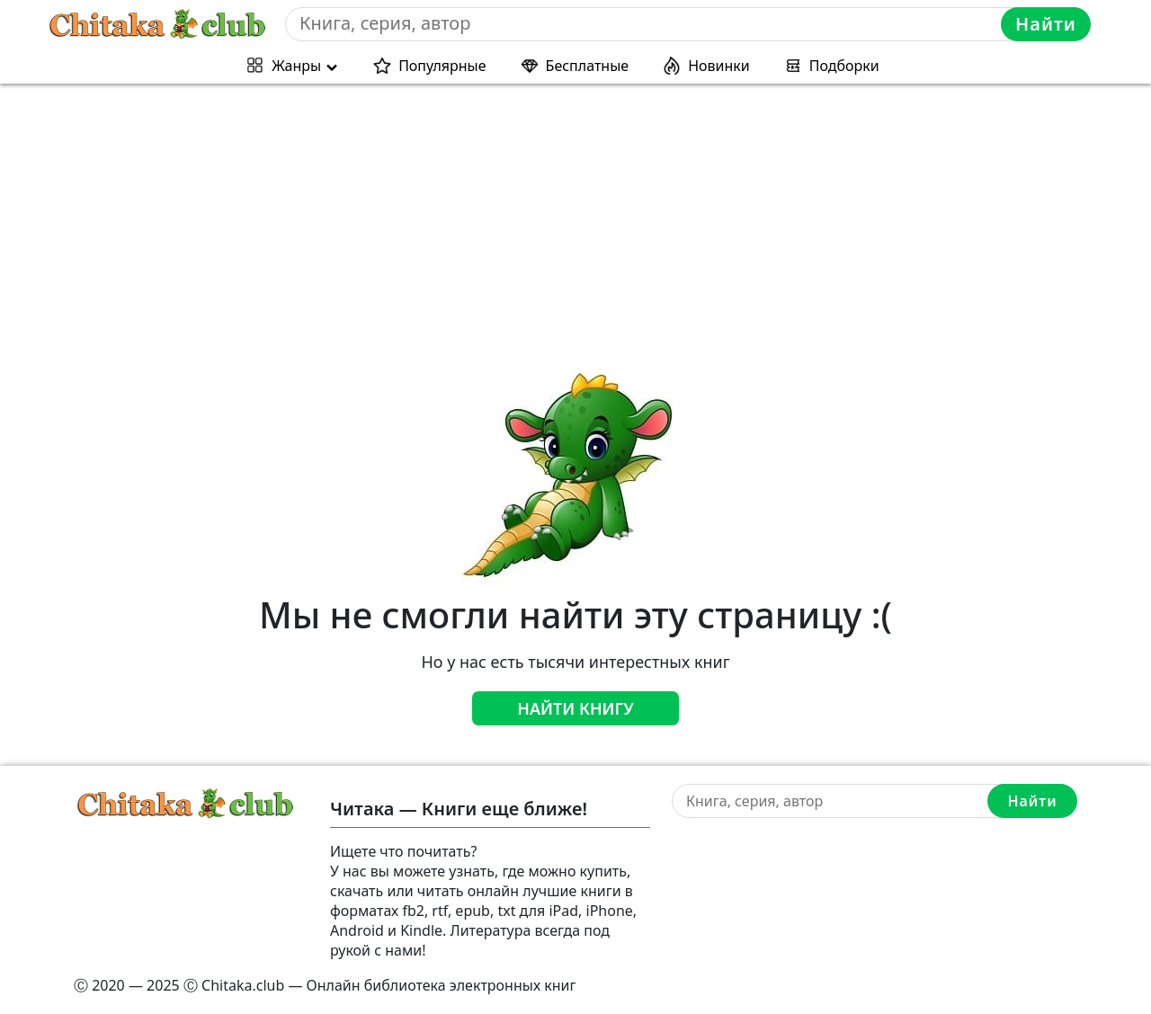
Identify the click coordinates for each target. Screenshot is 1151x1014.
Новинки (719, 66)
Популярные (442, 66)
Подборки (844, 66)
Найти (1045, 24)
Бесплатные (587, 66)
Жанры (296, 66)
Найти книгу (575, 708)
